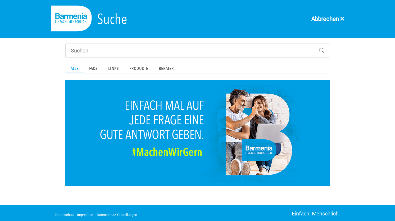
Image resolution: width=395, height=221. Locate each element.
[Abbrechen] (328, 14)
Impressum (85, 215)
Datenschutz (64, 215)
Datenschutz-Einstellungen (117, 215)
